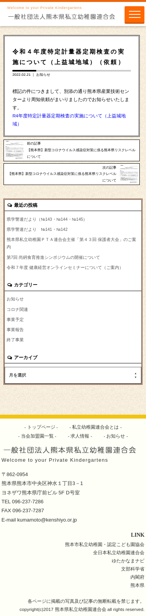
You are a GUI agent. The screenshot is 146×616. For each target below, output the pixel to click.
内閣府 (137, 576)
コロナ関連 (17, 309)
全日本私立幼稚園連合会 (118, 552)
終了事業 (15, 339)
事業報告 (15, 329)
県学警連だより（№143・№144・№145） (47, 219)
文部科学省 (132, 568)
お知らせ (43, 75)
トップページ (41, 426)
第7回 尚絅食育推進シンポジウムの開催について (53, 257)
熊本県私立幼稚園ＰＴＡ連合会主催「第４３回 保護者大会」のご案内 (71, 243)
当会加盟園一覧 (37, 435)
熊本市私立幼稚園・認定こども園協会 (104, 544)
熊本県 (137, 585)
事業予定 (15, 319)
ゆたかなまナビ (128, 560)
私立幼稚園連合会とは (95, 426)
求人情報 (80, 435)
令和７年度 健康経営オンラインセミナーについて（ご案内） (65, 267)
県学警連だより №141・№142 (37, 229)
